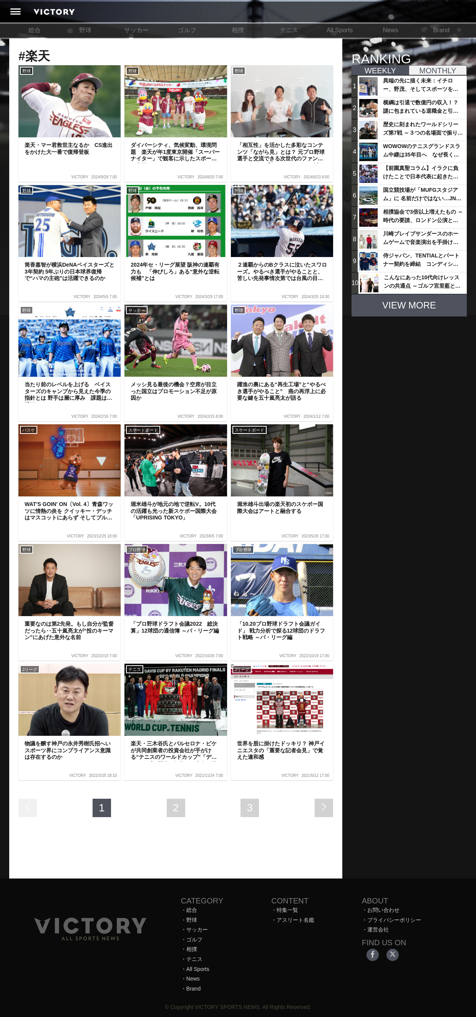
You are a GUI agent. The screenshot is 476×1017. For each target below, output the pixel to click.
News (390, 30)
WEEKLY (380, 70)
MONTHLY (437, 70)
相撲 (238, 30)
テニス (289, 30)
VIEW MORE (409, 305)
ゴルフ (187, 30)
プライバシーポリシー (394, 920)
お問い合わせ (383, 910)
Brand (441, 30)
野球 (85, 30)
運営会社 (378, 929)
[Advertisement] (409, 371)
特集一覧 (287, 910)
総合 (34, 30)
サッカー (136, 30)
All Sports (340, 30)
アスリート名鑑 (295, 920)
